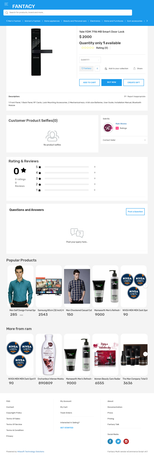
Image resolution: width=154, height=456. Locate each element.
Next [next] (146, 287)
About (110, 401)
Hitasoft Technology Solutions (30, 451)
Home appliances (52, 21)
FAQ (8, 401)
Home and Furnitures (113, 21)
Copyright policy (14, 413)
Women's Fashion (32, 21)
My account (65, 401)
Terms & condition (15, 430)
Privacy (9, 436)
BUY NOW (111, 82)
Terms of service (14, 424)
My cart (64, 407)
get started (66, 428)
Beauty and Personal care (74, 21)
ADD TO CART (89, 82)
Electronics (95, 21)
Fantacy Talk (113, 424)
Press (110, 413)
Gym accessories (134, 21)
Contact (10, 407)
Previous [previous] (9, 287)
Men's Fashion (14, 21)
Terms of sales (13, 419)
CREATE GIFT (134, 82)
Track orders (66, 413)
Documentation (115, 407)
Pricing (111, 419)
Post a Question (135, 211)
